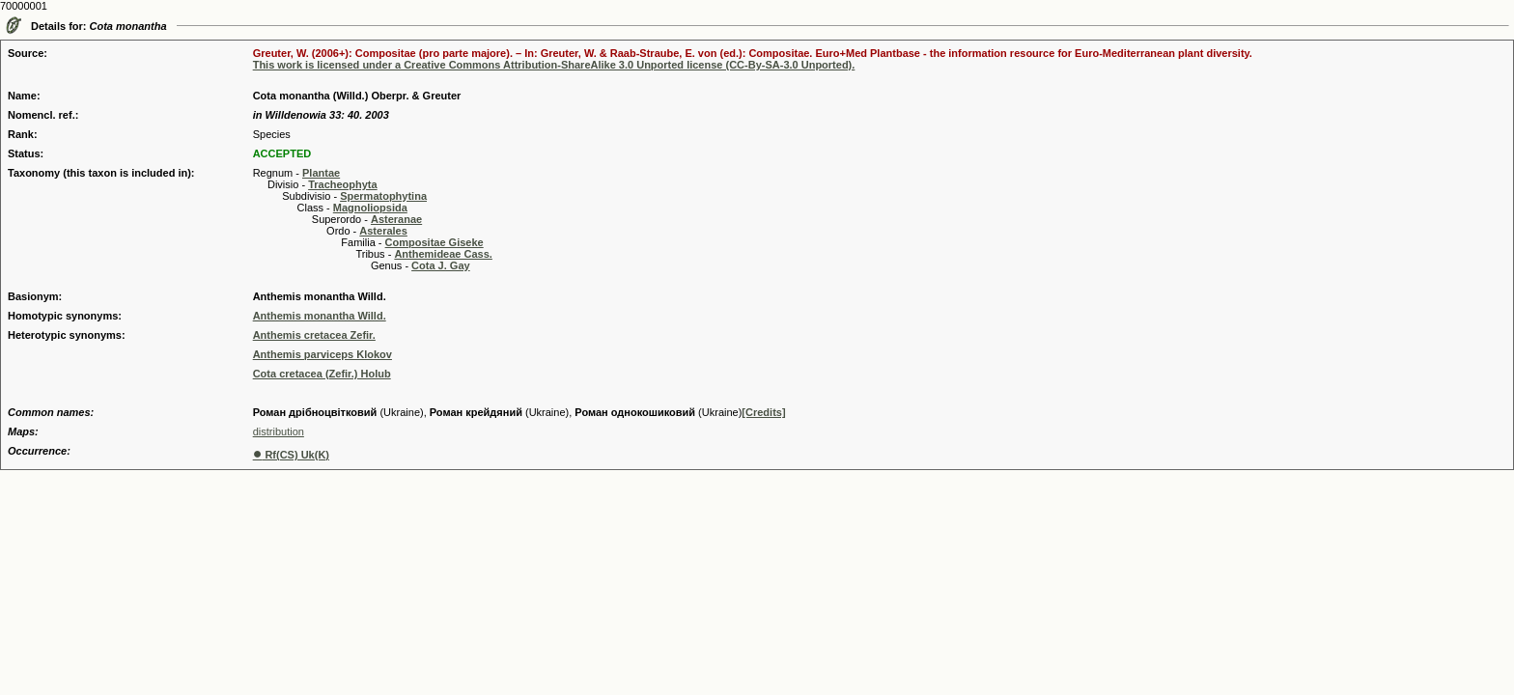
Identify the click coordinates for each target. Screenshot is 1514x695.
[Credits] (763, 412)
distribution (278, 431)
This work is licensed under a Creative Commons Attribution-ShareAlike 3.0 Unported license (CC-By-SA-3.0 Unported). (554, 64)
